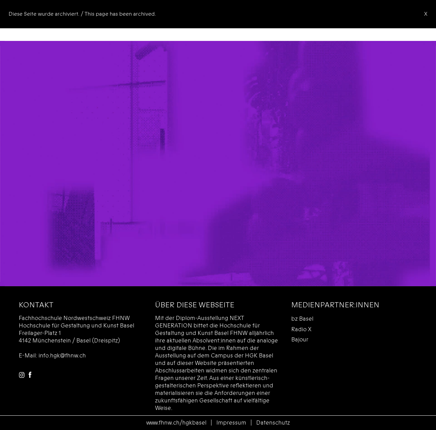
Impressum (231, 423)
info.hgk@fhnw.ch (62, 355)
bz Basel (302, 319)
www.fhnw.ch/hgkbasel (176, 423)
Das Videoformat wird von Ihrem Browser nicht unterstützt (218, 163)
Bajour (299, 339)
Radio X (301, 329)
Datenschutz (273, 423)
